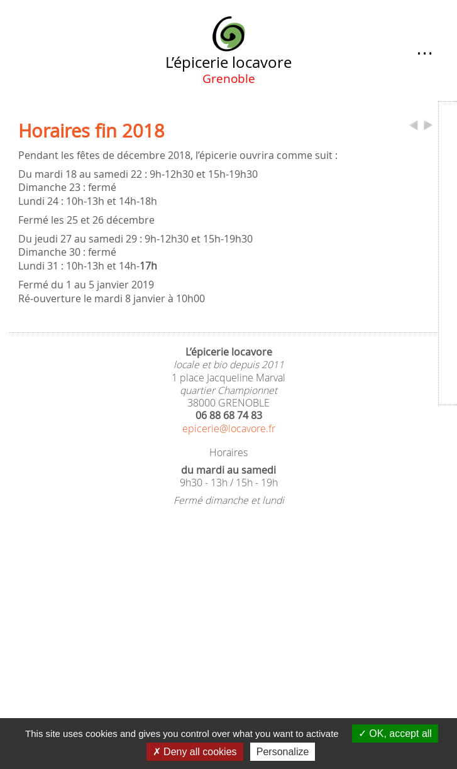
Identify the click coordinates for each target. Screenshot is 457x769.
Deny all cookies (195, 751)
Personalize (282, 751)
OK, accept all (395, 733)
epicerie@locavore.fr (228, 428)
